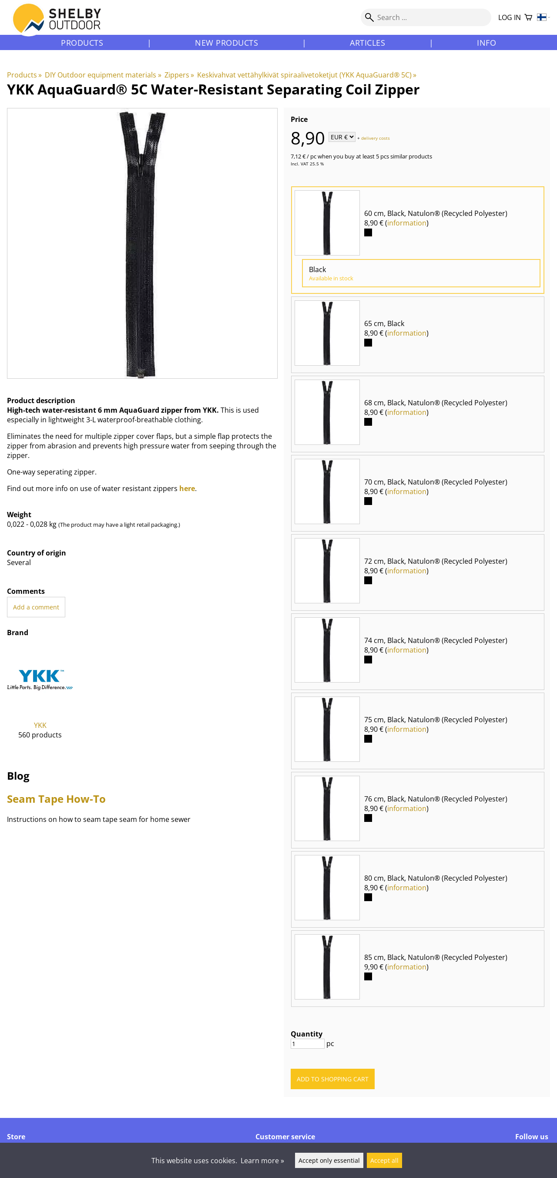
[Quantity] (308, 1044)
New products (226, 42)
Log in (509, 17)
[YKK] (40, 699)
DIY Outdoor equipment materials (103, 75)
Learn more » (262, 1160)
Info (486, 42)
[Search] (426, 17)
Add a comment (36, 607)
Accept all (384, 1160)
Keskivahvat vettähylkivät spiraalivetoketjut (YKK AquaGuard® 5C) (306, 75)
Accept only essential (329, 1160)
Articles (367, 42)
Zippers (179, 75)
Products (82, 42)
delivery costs (375, 138)
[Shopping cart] (528, 18)
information (406, 223)
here (187, 488)
